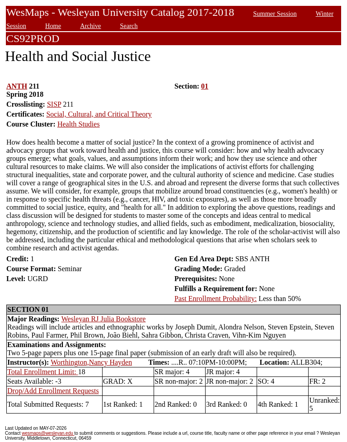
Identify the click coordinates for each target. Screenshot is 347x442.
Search (129, 25)
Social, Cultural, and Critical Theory (98, 114)
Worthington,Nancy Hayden (91, 362)
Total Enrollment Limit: (42, 372)
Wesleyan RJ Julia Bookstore (103, 319)
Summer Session (274, 13)
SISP (54, 104)
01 (204, 86)
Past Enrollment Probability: (215, 298)
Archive (90, 25)
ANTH (16, 86)
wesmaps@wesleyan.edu (48, 433)
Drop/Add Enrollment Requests (53, 391)
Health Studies (78, 124)
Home (53, 25)
